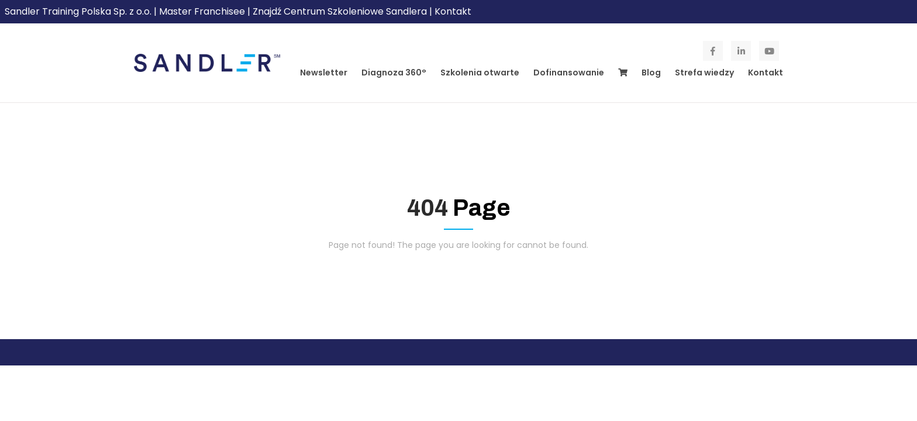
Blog (651, 72)
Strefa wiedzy (704, 72)
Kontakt (453, 11)
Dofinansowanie (568, 72)
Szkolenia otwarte (479, 72)
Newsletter (323, 72)
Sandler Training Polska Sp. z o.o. (79, 11)
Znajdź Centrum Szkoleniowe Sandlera (340, 11)
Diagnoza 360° (393, 72)
